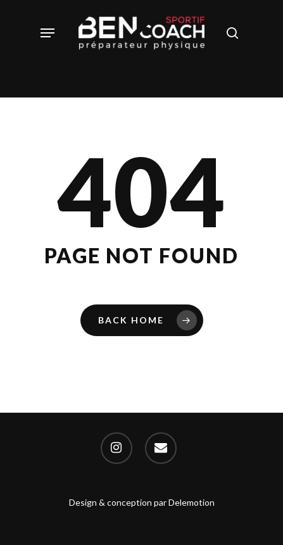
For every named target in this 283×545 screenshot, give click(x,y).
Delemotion (191, 502)
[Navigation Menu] (47, 33)
